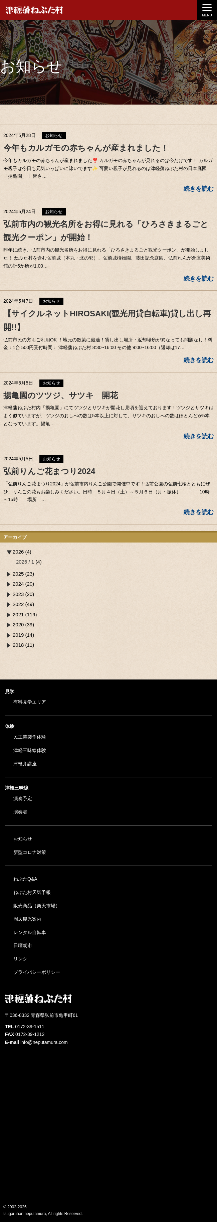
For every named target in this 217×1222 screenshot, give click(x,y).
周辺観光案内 (27, 919)
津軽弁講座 (25, 763)
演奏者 (20, 811)
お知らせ (22, 839)
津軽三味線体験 (29, 750)
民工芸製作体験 (29, 737)
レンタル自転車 (29, 932)
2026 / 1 (25, 562)
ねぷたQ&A (25, 879)
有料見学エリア (29, 702)
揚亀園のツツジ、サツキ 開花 (60, 395)
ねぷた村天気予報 (32, 892)
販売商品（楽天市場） (36, 905)
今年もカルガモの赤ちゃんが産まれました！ (86, 147)
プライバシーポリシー (36, 972)
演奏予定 (22, 798)
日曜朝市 (22, 945)
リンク (20, 958)
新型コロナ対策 (29, 852)
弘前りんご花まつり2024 (49, 471)
